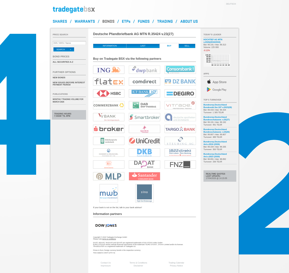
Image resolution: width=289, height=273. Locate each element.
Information (110, 46)
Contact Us (106, 263)
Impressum (106, 266)
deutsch (231, 4)
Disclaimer (138, 266)
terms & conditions (109, 239)
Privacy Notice (176, 266)
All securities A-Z (63, 62)
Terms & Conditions (138, 263)
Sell (186, 46)
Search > (63, 49)
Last (143, 46)
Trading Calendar (176, 263)
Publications (60, 94)
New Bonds (59, 77)
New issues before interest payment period (69, 83)
